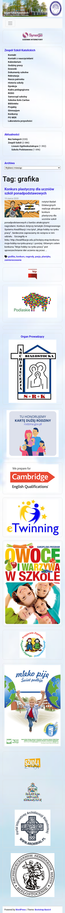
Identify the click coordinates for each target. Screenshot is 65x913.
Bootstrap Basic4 (43, 909)
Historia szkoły (15, 82)
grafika (11, 256)
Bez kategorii (14, 139)
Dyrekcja (12, 86)
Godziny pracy (15, 65)
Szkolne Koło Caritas (18, 100)
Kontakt (12, 55)
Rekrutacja (13, 75)
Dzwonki (12, 69)
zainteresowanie (13, 260)
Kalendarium (14, 62)
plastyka (46, 256)
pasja (38, 256)
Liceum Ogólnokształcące (24, 146)
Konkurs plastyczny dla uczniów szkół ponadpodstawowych (29, 191)
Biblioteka (13, 103)
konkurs (20, 256)
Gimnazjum (14, 110)
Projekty (12, 107)
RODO (11, 93)
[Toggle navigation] (10, 23)
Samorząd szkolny (17, 96)
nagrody (30, 256)
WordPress (21, 909)
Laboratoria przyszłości (20, 121)
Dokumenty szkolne (18, 72)
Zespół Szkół (14, 142)
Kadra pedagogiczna (18, 89)
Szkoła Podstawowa (21, 149)
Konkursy (13, 114)
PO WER (12, 117)
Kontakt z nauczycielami (20, 58)
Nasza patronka (16, 79)
